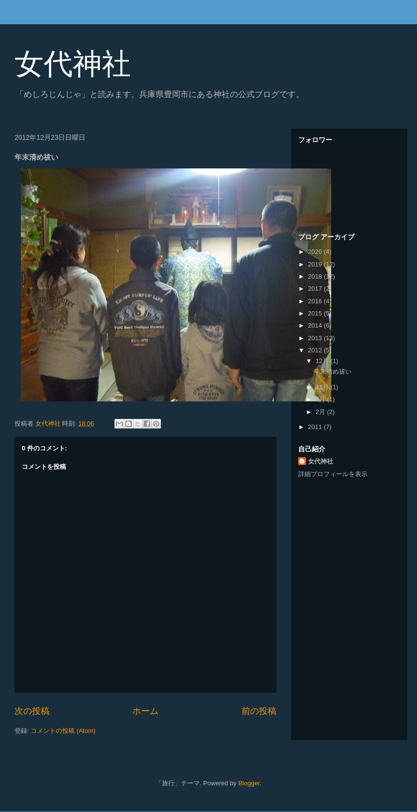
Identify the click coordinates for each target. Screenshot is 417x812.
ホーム (145, 711)
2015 (316, 313)
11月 (323, 387)
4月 (321, 399)
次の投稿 (32, 711)
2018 (316, 276)
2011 (316, 427)
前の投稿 (258, 711)
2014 (316, 325)
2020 (316, 251)
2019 (316, 264)
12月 (323, 361)
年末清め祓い (333, 371)
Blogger (248, 783)
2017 (316, 288)
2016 (316, 301)
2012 (316, 350)
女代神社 (73, 64)
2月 (321, 411)
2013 (316, 338)
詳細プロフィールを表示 (333, 474)
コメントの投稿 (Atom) (63, 730)
